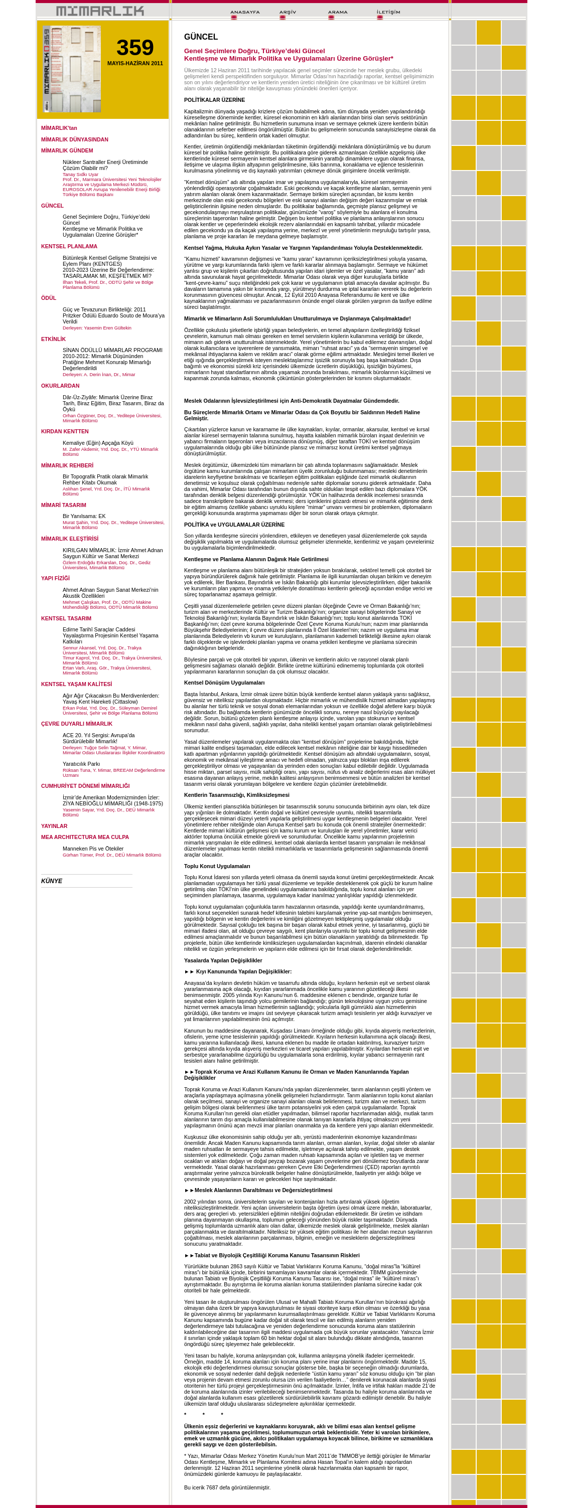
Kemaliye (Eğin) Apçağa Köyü (98, 443)
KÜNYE (51, 881)
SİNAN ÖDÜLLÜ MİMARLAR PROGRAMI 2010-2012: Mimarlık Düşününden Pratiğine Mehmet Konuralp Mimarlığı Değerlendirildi (113, 359)
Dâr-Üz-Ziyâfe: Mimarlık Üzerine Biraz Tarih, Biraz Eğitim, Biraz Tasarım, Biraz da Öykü (113, 403)
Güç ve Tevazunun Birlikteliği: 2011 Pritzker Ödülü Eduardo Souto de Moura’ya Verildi (114, 315)
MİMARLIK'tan (59, 128)
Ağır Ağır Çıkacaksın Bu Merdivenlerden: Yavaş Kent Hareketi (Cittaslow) (111, 699)
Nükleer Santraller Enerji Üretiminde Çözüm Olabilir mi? (105, 165)
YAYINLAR (54, 826)
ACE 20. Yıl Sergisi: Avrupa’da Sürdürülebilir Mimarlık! (99, 738)
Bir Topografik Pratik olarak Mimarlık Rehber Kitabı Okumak (105, 479)
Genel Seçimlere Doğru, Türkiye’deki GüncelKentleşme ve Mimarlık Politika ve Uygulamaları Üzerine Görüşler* (106, 226)
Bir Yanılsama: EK (84, 516)
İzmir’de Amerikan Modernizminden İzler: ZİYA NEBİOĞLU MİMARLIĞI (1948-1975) (113, 800)
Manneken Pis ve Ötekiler (93, 849)
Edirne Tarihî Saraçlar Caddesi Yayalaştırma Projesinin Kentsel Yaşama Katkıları (111, 635)
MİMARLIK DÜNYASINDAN (74, 139)
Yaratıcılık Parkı (81, 764)
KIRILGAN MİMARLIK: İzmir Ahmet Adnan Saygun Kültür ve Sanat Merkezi (113, 553)
